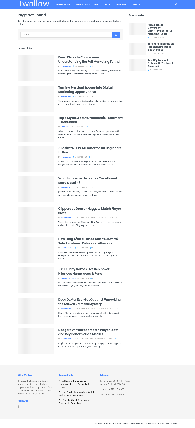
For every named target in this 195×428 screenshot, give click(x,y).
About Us (97, 423)
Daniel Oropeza (67, 187)
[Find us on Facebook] (18, 407)
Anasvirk (65, 127)
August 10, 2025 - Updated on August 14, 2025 (94, 308)
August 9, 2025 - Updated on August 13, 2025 (93, 339)
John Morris (66, 66)
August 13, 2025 (82, 187)
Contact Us (109, 423)
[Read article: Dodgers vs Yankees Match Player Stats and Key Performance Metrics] (36, 341)
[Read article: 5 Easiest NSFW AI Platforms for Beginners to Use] (36, 159)
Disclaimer (151, 423)
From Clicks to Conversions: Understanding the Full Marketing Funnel (89, 59)
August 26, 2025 (80, 157)
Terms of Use (122, 423)
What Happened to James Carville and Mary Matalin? (87, 180)
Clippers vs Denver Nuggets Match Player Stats (89, 210)
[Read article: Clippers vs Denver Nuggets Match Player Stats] (36, 220)
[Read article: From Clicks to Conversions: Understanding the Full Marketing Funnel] (36, 68)
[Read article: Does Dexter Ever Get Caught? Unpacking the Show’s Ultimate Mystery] (36, 311)
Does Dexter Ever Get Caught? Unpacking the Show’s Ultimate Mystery (89, 301)
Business (121, 4)
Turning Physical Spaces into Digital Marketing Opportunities (85, 89)
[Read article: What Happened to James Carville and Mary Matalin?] (36, 189)
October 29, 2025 (80, 66)
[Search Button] (176, 4)
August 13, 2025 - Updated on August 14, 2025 (94, 217)
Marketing (82, 4)
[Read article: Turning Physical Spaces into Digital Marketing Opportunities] (36, 99)
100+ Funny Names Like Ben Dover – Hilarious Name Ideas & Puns (85, 271)
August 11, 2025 (82, 248)
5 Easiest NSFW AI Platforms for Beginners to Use (89, 150)
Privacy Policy (137, 423)
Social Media (63, 4)
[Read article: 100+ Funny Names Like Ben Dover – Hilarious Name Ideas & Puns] (36, 280)
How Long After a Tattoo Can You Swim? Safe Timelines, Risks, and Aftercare (88, 241)
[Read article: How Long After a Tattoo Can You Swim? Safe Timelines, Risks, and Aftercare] (36, 250)
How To (136, 4)
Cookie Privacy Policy (167, 423)
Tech (96, 4)
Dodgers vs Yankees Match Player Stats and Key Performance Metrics (88, 332)
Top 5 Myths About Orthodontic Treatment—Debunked (90, 120)
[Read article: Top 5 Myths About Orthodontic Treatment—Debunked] (36, 129)
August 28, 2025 (77, 127)
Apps (107, 4)
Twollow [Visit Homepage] (33, 4)
